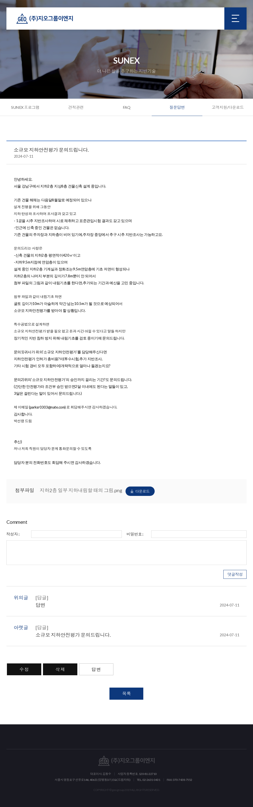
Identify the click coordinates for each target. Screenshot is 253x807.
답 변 (96, 669)
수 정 (24, 669)
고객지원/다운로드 (228, 107)
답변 (137, 605)
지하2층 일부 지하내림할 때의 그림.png (97, 491)
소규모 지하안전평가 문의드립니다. (137, 634)
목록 (126, 693)
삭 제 (60, 669)
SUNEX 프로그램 (25, 107)
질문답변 (177, 107)
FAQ (126, 107)
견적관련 (76, 107)
